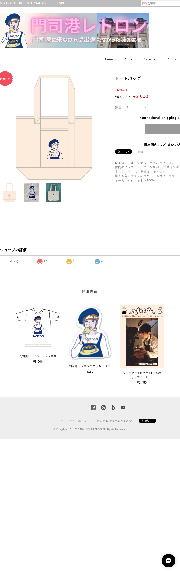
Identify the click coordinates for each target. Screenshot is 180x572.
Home (108, 59)
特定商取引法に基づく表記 (114, 421)
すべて (14, 261)
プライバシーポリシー (75, 421)
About (129, 59)
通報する (144, 151)
